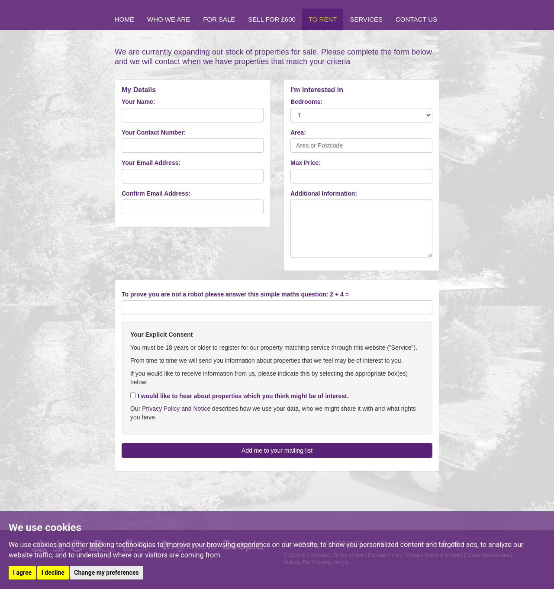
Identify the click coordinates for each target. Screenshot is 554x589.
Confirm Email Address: (156, 193)
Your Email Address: (151, 162)
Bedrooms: (306, 101)
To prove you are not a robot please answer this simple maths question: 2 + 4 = (235, 294)
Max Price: (305, 162)
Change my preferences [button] (106, 572)
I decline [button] (53, 572)
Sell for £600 (272, 19)
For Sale (219, 19)
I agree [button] (22, 572)
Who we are (168, 19)
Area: (298, 132)
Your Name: (138, 101)
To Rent (323, 19)
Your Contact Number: (154, 132)
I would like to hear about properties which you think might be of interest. (239, 396)
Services (366, 19)
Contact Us (416, 19)
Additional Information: (323, 193)
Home (124, 19)
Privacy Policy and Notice (176, 408)
